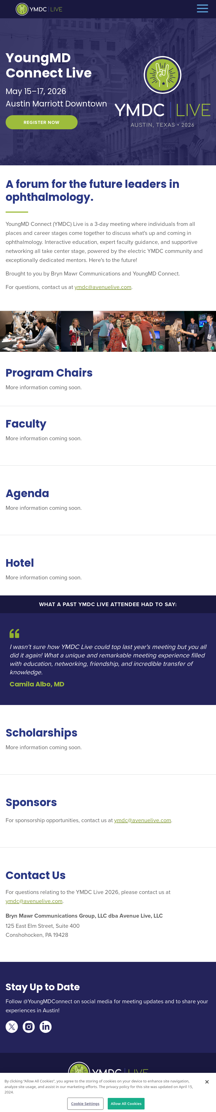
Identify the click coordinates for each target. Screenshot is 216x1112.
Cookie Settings (85, 1104)
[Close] (207, 1083)
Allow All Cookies (126, 1104)
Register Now (42, 122)
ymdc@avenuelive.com (103, 287)
